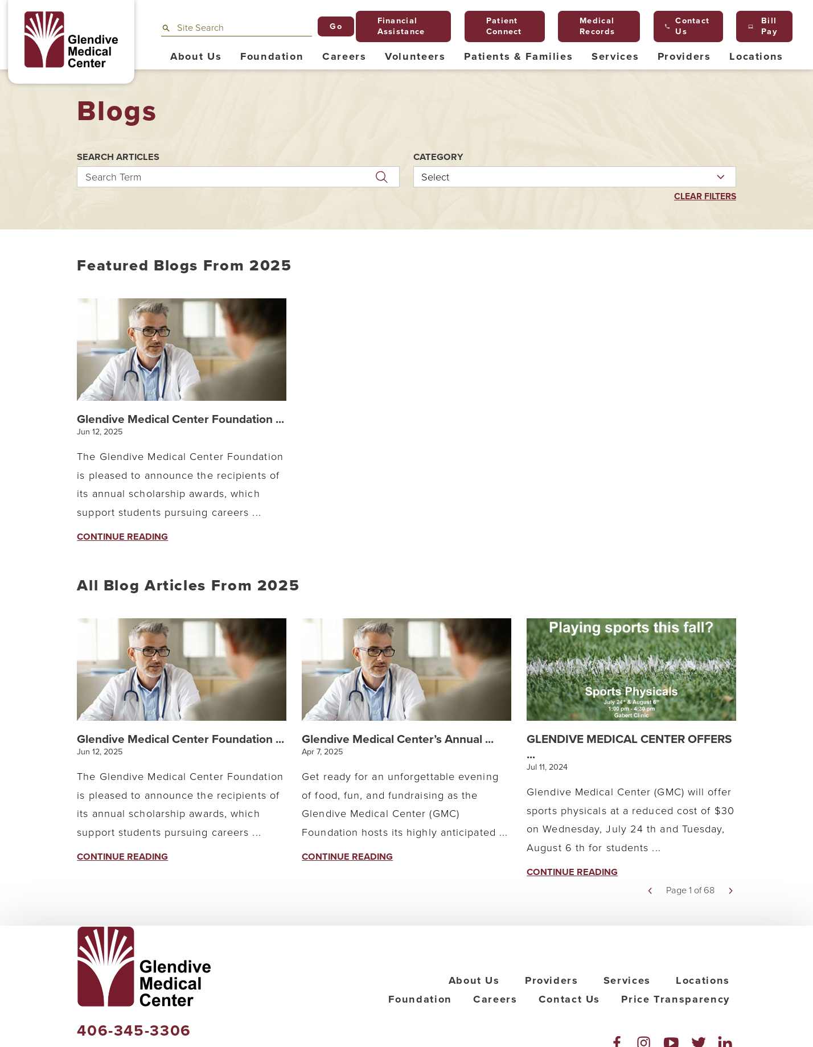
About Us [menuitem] (195, 56)
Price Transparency (675, 1035)
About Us (474, 1016)
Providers (551, 1016)
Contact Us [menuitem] (687, 26)
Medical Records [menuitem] (592, 26)
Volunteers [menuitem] (415, 56)
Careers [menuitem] (344, 56)
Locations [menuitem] (756, 56)
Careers (495, 1035)
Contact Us (569, 1035)
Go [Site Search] (336, 26)
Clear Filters (703, 197)
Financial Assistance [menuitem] (396, 26)
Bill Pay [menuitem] (762, 26)
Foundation (419, 1035)
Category (438, 157)
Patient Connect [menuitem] (499, 26)
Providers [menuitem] (684, 56)
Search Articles (118, 157)
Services (627, 1016)
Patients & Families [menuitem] (518, 56)
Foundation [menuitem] (271, 56)
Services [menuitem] (615, 56)
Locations (703, 1016)
